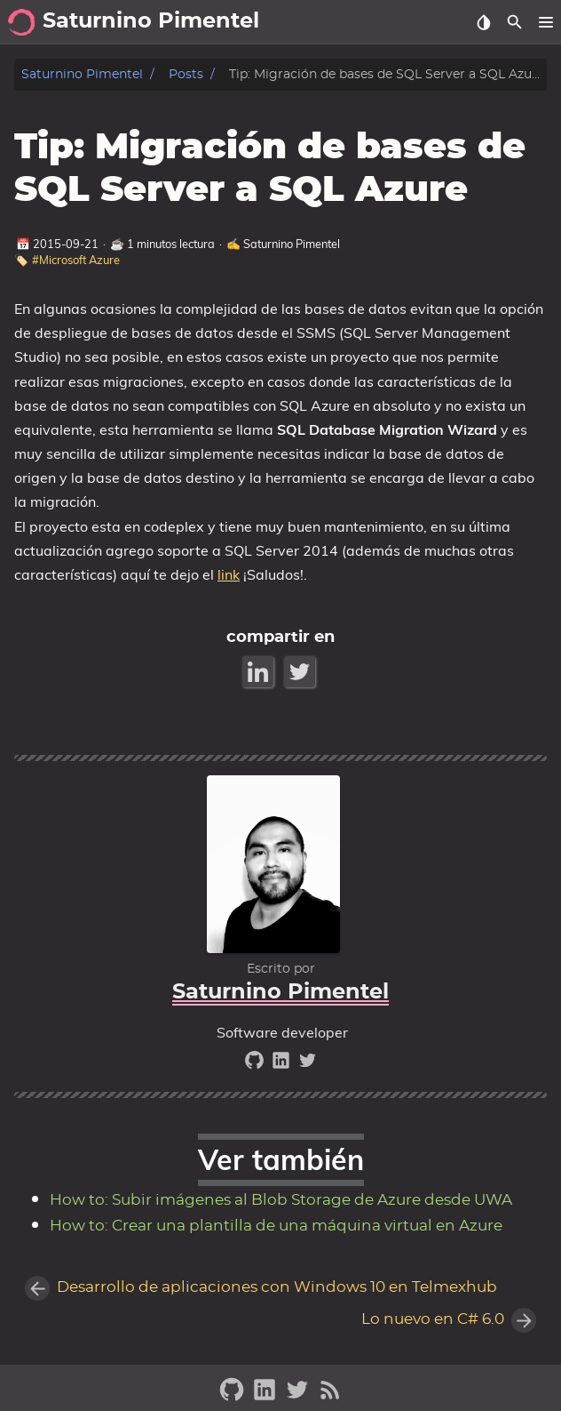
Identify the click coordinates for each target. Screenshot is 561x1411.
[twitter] (307, 1065)
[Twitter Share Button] (301, 671)
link (228, 574)
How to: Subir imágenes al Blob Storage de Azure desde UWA (281, 1200)
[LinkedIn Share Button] (259, 671)
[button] (545, 22)
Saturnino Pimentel (82, 74)
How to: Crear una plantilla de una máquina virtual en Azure (276, 1226)
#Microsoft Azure (76, 260)
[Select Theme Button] (483, 22)
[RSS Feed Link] (330, 1397)
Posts (186, 74)
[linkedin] (283, 1065)
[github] (256, 1065)
